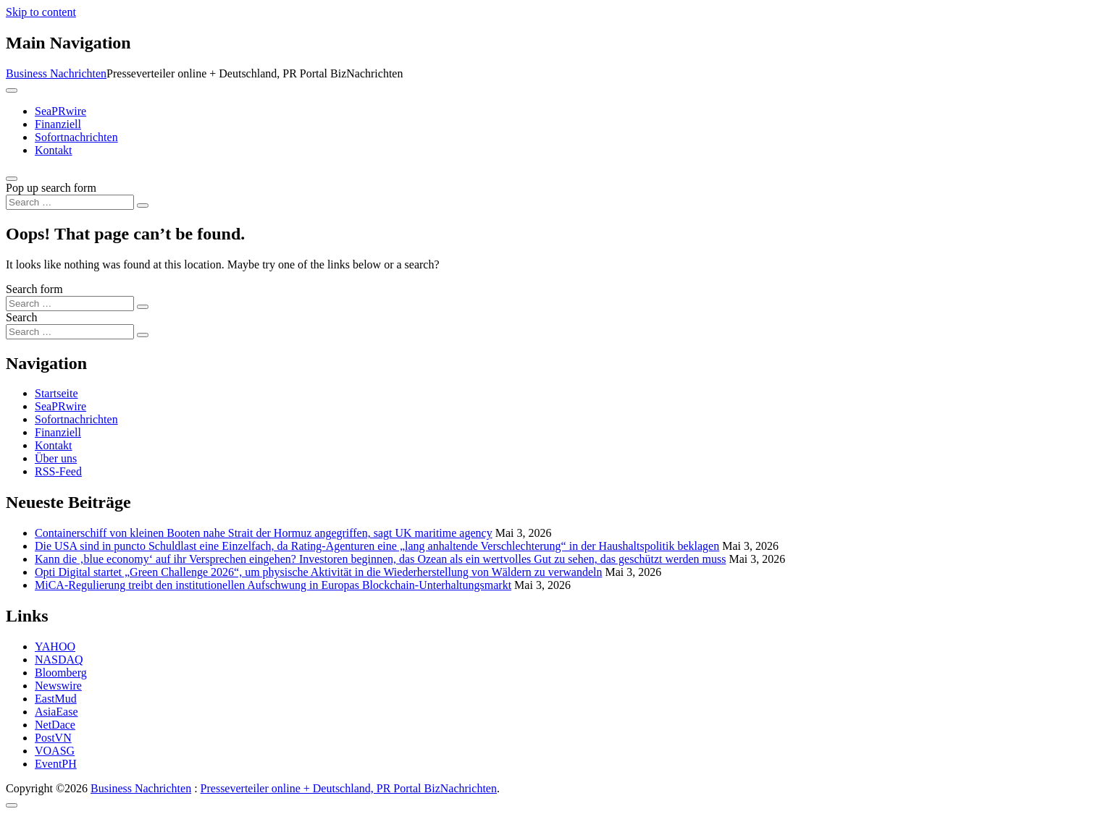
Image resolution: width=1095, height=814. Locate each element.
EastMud (56, 698)
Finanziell (58, 124)
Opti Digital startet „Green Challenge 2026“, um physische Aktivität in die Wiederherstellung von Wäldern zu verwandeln (318, 572)
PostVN (53, 738)
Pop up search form (51, 188)
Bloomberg (61, 672)
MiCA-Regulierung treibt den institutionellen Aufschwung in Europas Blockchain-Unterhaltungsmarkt (273, 585)
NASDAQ (59, 659)
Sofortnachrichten (76, 137)
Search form (34, 289)
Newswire (58, 685)
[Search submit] (142, 205)
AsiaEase (56, 711)
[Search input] (70, 202)
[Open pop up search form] (11, 179)
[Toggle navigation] (11, 90)
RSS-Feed (58, 471)
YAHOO (55, 646)
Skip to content (41, 12)
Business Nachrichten (56, 73)
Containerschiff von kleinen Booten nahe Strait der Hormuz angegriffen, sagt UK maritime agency (263, 533)
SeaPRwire (60, 111)
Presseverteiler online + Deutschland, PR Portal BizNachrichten (349, 788)
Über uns (56, 458)
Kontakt (53, 150)
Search (22, 317)
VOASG (55, 751)
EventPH (56, 764)
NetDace (55, 724)
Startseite (56, 393)
